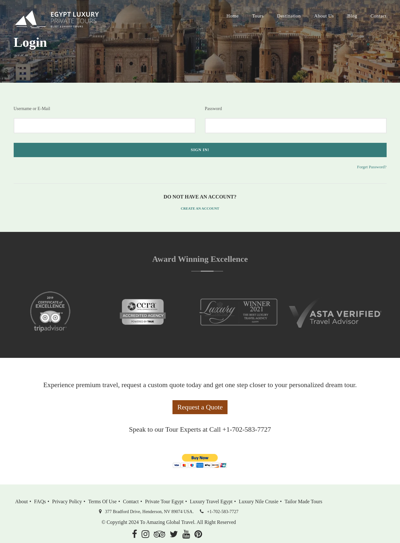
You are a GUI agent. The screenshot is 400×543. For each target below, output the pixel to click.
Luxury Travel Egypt (211, 501)
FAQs (40, 501)
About (21, 501)
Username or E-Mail (32, 108)
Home (232, 15)
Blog (352, 15)
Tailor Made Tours (303, 501)
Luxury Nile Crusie (258, 501)
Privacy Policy (67, 501)
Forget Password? (372, 166)
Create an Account (200, 208)
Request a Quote (200, 407)
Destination (289, 15)
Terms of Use (102, 501)
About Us (324, 15)
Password (213, 108)
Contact (378, 15)
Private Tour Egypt (164, 501)
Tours (257, 15)
